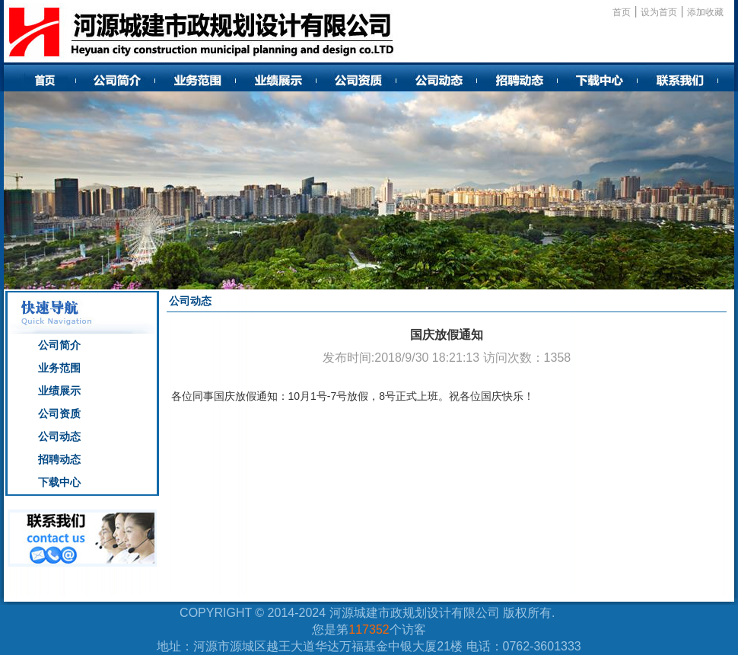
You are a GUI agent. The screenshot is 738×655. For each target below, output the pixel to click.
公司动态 (59, 436)
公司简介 (59, 345)
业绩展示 (59, 391)
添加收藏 (705, 12)
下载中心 (59, 482)
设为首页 (659, 12)
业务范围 (59, 368)
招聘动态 (59, 459)
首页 (621, 12)
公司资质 (59, 413)
